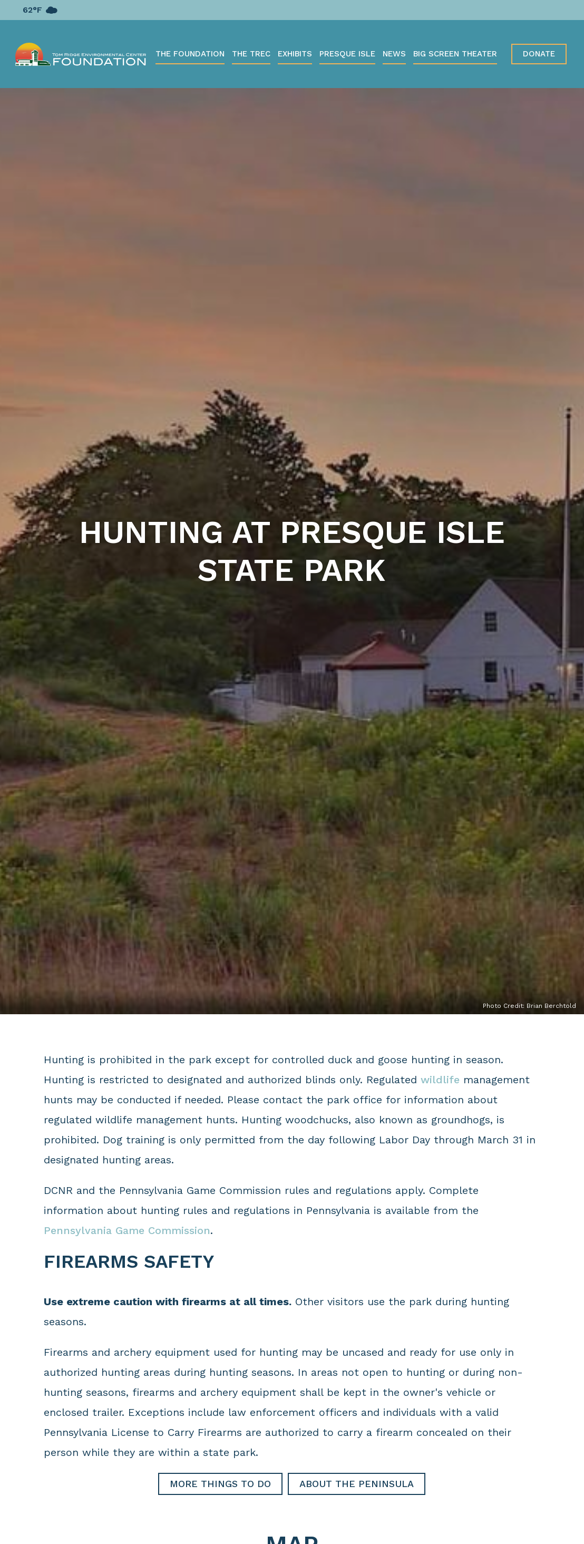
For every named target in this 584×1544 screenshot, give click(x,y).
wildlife (440, 1079)
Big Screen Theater (455, 54)
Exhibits (295, 54)
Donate (539, 54)
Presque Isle (347, 54)
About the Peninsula (356, 1483)
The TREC (251, 54)
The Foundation (190, 54)
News (394, 54)
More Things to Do (220, 1483)
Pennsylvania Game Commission (127, 1230)
